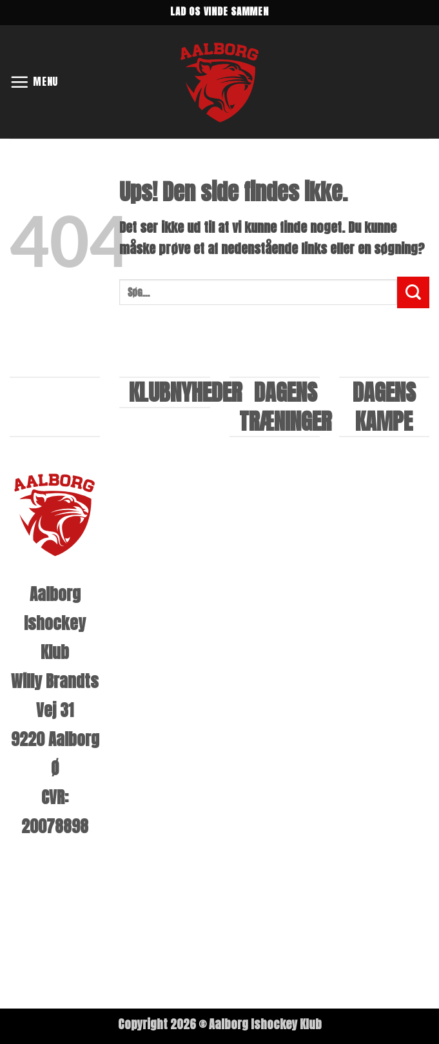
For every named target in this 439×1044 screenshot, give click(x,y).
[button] (34, 81)
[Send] (413, 292)
